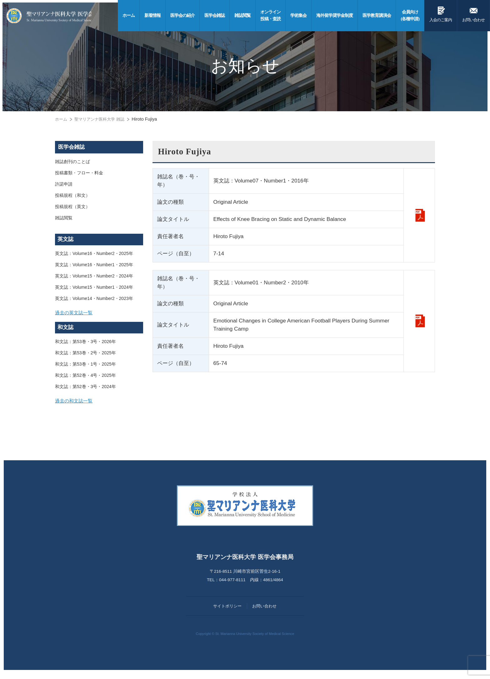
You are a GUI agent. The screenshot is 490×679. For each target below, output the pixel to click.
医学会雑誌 (71, 147)
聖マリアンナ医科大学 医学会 (55, 15)
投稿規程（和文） (72, 195)
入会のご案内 (440, 13)
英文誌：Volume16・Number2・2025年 (94, 253)
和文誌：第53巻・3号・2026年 (85, 344)
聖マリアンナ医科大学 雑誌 (102, 119)
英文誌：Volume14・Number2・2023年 (94, 298)
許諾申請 (63, 184)
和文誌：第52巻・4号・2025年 (85, 378)
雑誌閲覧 (63, 218)
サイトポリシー (227, 611)
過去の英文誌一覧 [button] (75, 314)
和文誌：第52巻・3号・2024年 (85, 389)
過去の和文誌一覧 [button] (75, 404)
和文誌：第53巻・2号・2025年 (85, 355)
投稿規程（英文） (72, 206)
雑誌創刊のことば (72, 161)
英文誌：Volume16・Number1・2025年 (94, 264)
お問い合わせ (473, 13)
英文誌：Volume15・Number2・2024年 (94, 276)
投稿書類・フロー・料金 (79, 173)
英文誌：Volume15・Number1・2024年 (94, 287)
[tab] (99, 314)
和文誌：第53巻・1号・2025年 (85, 366)
